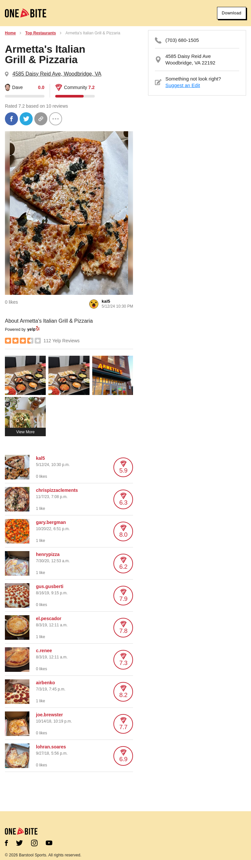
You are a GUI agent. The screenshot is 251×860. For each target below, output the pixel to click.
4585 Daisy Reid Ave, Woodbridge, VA (56, 74)
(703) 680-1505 (182, 40)
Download (228, 13)
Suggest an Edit (182, 85)
